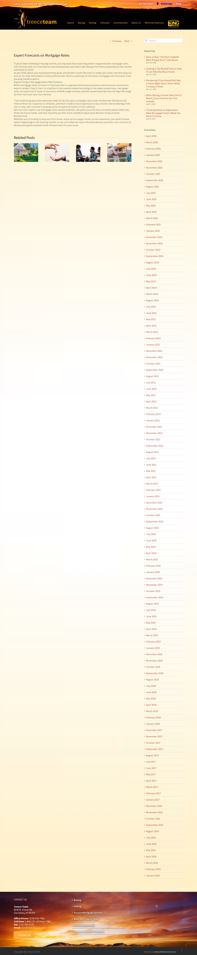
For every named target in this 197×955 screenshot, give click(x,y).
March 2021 (152, 483)
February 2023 (153, 338)
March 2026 (152, 142)
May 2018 (151, 698)
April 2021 (151, 477)
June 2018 (151, 692)
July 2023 (151, 306)
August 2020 (152, 527)
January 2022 (153, 420)
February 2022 (153, 414)
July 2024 (151, 268)
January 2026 (153, 154)
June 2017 (151, 768)
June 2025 (151, 199)
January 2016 (153, 875)
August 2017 (152, 755)
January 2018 (153, 723)
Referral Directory (84, 925)
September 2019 (154, 597)
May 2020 (151, 546)
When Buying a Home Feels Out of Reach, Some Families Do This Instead (164, 98)
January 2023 (153, 344)
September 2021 (154, 445)
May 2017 (151, 774)
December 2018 (154, 654)
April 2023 (151, 325)
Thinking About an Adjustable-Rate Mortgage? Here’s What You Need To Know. (163, 113)
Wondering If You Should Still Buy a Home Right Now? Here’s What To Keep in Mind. (163, 83)
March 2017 (152, 787)
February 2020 (153, 565)
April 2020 (151, 553)
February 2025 (153, 224)
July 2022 (151, 382)
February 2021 (153, 489)
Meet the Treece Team (86, 918)
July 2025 (151, 192)
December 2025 (154, 161)
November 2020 (154, 508)
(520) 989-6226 (26, 924)
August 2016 (152, 831)
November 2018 (154, 660)
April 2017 (151, 780)
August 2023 (152, 300)
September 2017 (154, 749)
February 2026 (153, 148)
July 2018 (151, 685)
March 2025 (152, 218)
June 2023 (151, 312)
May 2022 (151, 395)
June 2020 (151, 540)
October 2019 (153, 591)
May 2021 (151, 470)
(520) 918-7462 (35, 3)
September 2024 (154, 256)
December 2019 (154, 578)
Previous (117, 41)
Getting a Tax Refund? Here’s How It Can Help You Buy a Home (164, 70)
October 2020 (153, 515)
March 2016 (152, 862)
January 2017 (153, 799)
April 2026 (151, 136)
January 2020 (153, 572)
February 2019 (153, 641)
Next (126, 41)
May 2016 (151, 850)
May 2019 (151, 622)
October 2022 (153, 363)
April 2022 (151, 401)
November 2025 (154, 167)
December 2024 (154, 237)
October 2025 (153, 173)
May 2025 (151, 205)
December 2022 (154, 350)
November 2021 (154, 433)
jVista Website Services (165, 951)
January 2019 (153, 647)
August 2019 (152, 603)
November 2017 (154, 736)
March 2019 (152, 635)
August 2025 (152, 186)
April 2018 (151, 704)
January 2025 (153, 230)
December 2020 (154, 502)
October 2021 (153, 439)
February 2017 (153, 793)
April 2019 (151, 629)
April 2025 (151, 211)
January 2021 (153, 496)
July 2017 (151, 761)
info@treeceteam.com (55, 3)
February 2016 (153, 869)
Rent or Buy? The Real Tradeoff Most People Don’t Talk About (162, 58)
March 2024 (152, 294)
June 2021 (151, 464)
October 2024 (153, 249)
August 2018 (152, 679)
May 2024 (151, 281)
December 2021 (154, 426)
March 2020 (152, 559)
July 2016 (151, 837)
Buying (77, 900)
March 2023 (152, 331)
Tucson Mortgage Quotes (88, 912)
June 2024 (151, 275)
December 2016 (154, 805)
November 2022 (154, 357)
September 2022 (154, 369)
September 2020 (154, 521)
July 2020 (151, 534)
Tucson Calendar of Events (89, 931)
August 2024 (152, 262)
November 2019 (154, 584)
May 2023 (151, 319)
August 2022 (152, 376)
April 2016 (151, 856)
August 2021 (152, 452)
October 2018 (153, 666)
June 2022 (151, 388)
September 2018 (154, 673)
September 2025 (154, 180)
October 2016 (153, 818)
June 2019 (151, 616)
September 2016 (154, 824)
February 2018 (153, 717)
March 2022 (152, 407)
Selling (78, 906)
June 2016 (151, 843)
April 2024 (151, 287)
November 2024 (154, 243)
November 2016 (154, 812)
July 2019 (151, 610)
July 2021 (151, 458)
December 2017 (154, 730)
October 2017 (153, 742)
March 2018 (152, 711)
